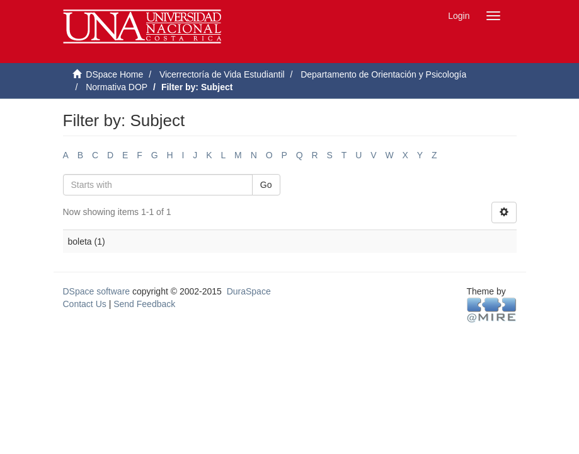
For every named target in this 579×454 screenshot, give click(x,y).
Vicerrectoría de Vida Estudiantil (222, 74)
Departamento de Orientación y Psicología (383, 74)
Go (266, 185)
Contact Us (84, 304)
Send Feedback (144, 304)
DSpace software (96, 291)
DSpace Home (114, 74)
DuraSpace (249, 291)
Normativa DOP (116, 87)
